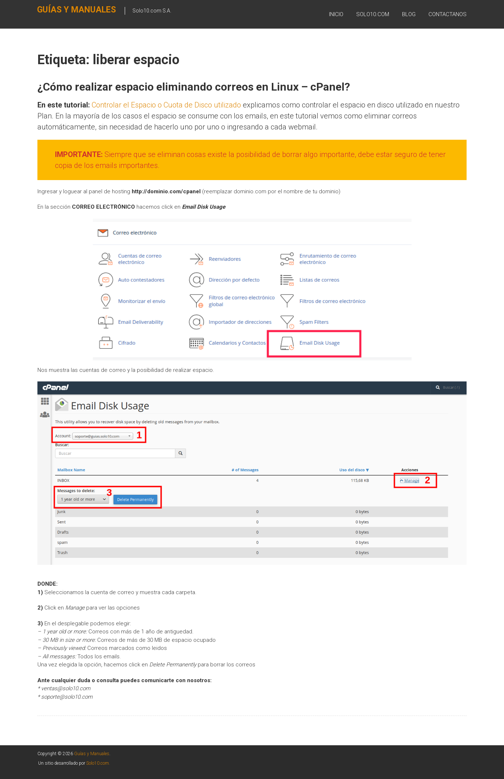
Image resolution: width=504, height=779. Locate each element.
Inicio (336, 14)
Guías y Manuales (64, 13)
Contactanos (447, 14)
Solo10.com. (98, 763)
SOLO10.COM (372, 14)
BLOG (409, 14)
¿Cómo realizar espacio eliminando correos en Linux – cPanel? (193, 86)
